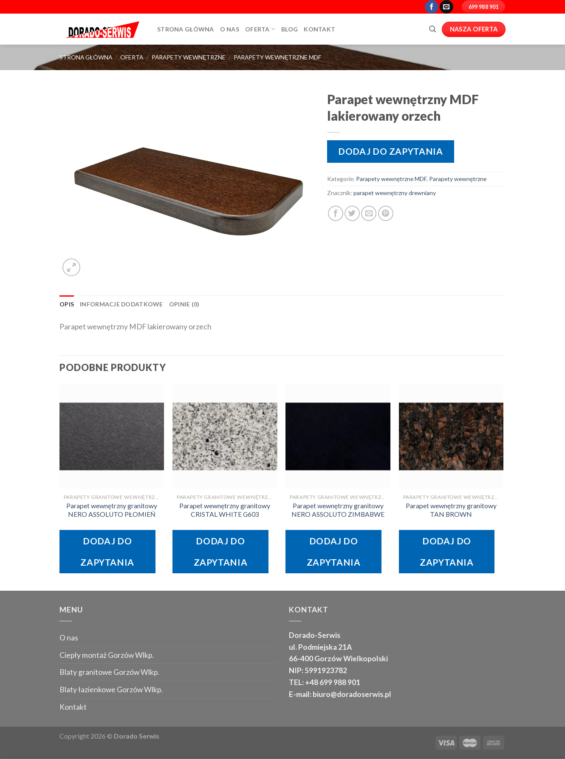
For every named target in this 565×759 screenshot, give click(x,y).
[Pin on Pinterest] (385, 213)
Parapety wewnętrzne (189, 57)
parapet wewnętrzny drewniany (394, 192)
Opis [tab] (66, 304)
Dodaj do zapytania (390, 151)
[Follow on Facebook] (431, 7)
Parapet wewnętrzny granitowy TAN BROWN (451, 510)
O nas (68, 637)
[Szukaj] (432, 29)
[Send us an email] (446, 7)
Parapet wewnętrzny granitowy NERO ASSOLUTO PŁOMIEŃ (111, 510)
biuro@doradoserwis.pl (351, 694)
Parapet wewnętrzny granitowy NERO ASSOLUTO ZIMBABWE (337, 510)
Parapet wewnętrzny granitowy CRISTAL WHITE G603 (224, 510)
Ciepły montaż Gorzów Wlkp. (106, 655)
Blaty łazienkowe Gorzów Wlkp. (111, 689)
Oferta (260, 29)
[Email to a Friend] (368, 213)
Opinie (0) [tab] (184, 304)
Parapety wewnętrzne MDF (277, 57)
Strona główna (185, 29)
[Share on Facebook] (335, 213)
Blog (289, 29)
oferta (131, 57)
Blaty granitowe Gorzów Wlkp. (109, 672)
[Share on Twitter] (352, 213)
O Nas (229, 29)
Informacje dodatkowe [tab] (121, 304)
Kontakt (319, 29)
